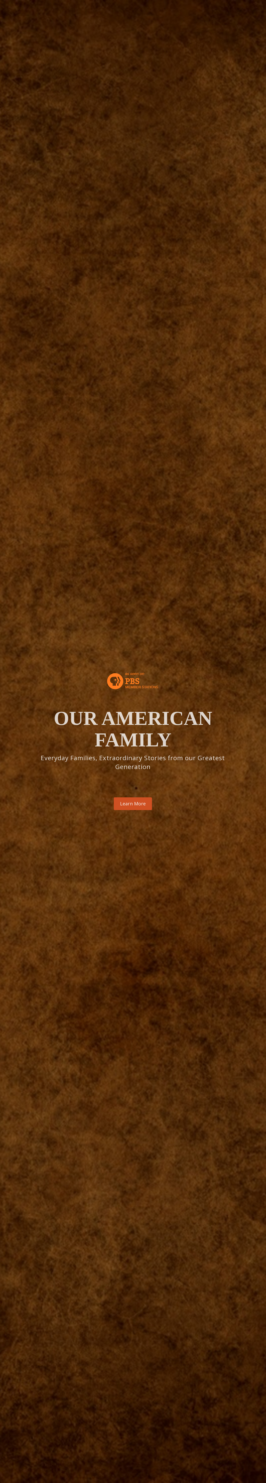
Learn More (133, 803)
